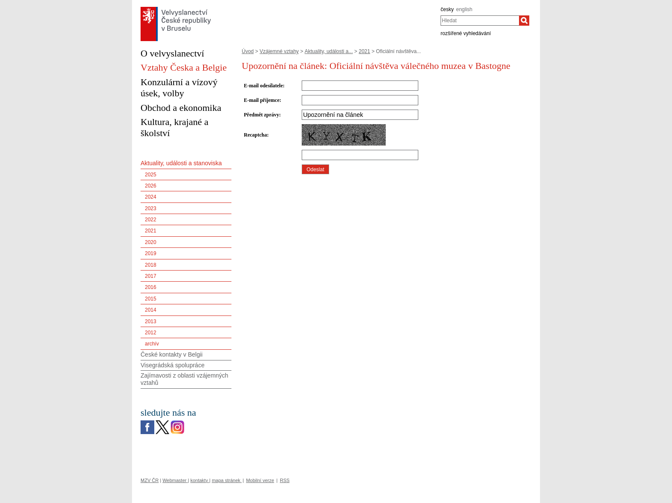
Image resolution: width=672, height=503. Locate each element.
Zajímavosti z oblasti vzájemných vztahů (184, 379)
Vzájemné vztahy (279, 51)
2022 (150, 220)
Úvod (248, 51)
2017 (150, 276)
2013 (150, 321)
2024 (150, 197)
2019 (150, 253)
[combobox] (480, 20)
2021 (364, 51)
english (464, 9)
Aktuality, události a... (329, 51)
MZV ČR (150, 480)
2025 (150, 175)
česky (447, 9)
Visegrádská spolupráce (172, 365)
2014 (150, 310)
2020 (150, 242)
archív (152, 344)
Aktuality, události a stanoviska (181, 163)
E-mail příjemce (261, 100)
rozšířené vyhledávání (466, 33)
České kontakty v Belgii (172, 354)
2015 (150, 299)
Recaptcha (255, 135)
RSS (285, 480)
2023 (150, 208)
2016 (150, 287)
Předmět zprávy (261, 115)
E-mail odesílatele (263, 86)
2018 (150, 265)
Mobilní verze (260, 480)
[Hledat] (524, 20)
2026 (150, 186)
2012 (150, 333)
